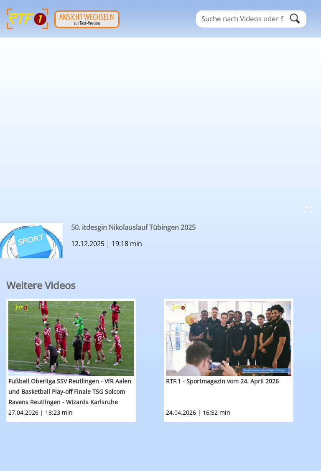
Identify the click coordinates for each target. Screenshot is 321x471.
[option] (85, 360)
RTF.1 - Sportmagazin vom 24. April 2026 (222, 381)
